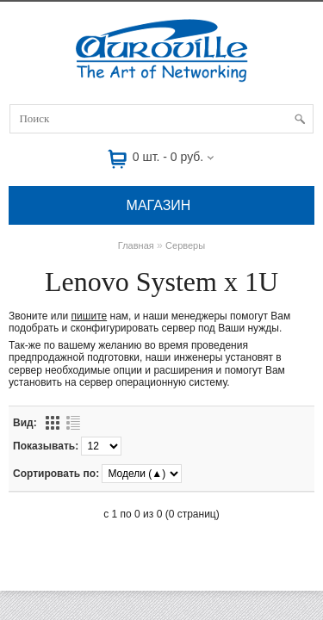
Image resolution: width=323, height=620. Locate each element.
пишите (89, 316)
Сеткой (52, 423)
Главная (136, 245)
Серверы (185, 245)
